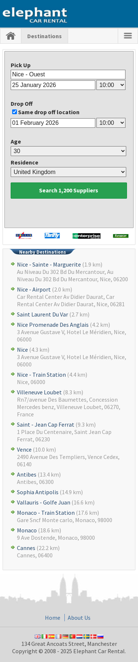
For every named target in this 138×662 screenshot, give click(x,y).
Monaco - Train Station (46, 512)
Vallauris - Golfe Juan (43, 502)
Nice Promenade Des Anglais (53, 324)
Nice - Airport (34, 289)
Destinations (44, 36)
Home (52, 617)
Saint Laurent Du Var (42, 314)
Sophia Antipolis (38, 492)
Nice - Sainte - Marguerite (49, 264)
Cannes (26, 547)
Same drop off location (48, 112)
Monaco (27, 530)
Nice (22, 349)
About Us (79, 617)
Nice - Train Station (41, 374)
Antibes (26, 474)
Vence (24, 449)
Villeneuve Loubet (39, 392)
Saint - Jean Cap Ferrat (45, 424)
